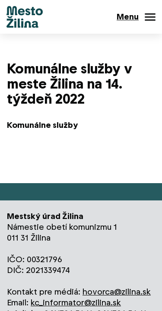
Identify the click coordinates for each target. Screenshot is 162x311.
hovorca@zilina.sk (117, 292)
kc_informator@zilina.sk (76, 302)
